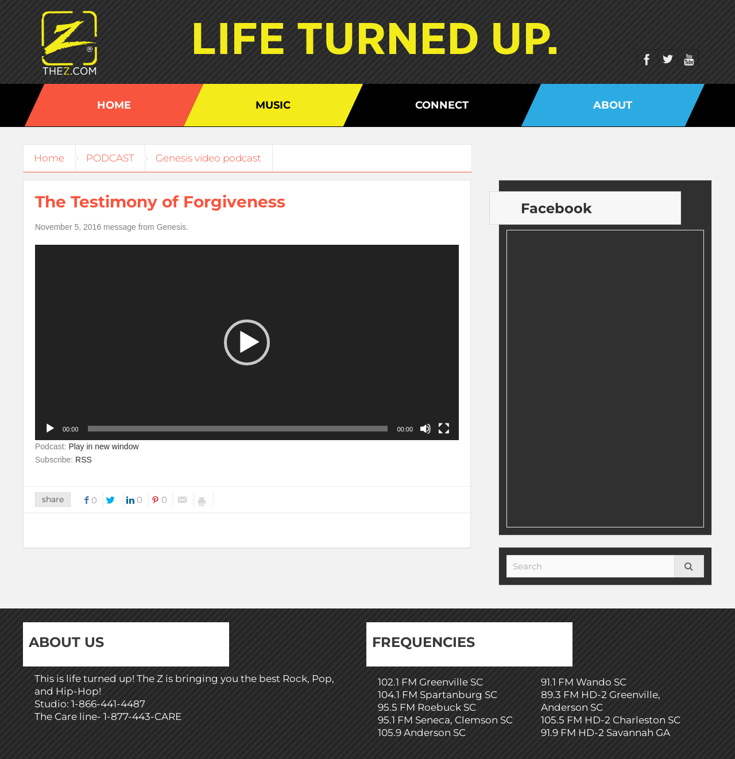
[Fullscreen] (444, 428)
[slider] (238, 428)
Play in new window (103, 446)
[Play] (50, 428)
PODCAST (113, 158)
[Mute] (425, 428)
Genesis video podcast (213, 158)
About (612, 105)
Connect (442, 105)
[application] (247, 342)
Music (273, 105)
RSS (83, 459)
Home (114, 105)
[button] (247, 342)
